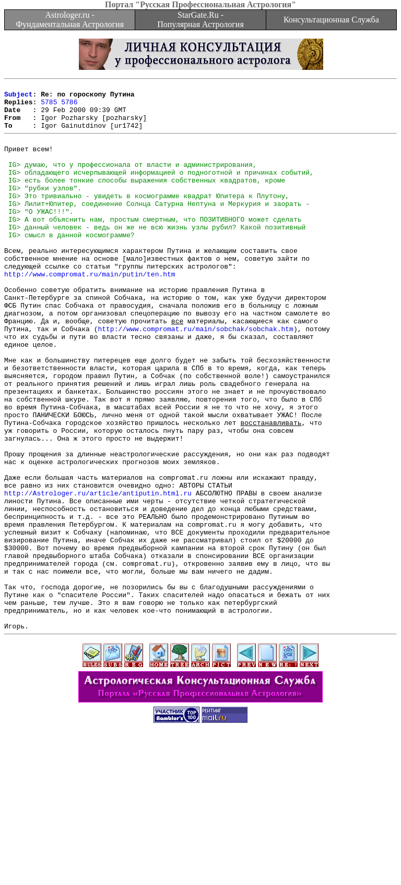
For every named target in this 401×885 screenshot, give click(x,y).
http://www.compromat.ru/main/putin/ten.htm (89, 311)
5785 (49, 106)
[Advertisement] (200, 861)
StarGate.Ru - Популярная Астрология (200, 19)
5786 (69, 106)
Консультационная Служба (331, 19)
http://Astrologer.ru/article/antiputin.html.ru (98, 574)
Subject (18, 97)
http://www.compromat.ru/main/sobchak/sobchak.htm (195, 377)
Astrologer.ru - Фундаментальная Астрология (70, 19)
